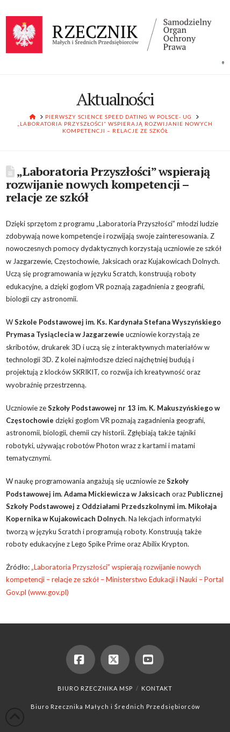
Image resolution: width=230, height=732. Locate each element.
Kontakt (156, 688)
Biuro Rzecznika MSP (95, 688)
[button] (223, 62)
